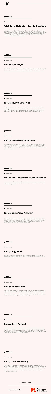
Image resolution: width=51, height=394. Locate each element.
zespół (30, 5)
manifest (25, 5)
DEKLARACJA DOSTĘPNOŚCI (14, 389)
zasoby (34, 5)
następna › (24, 382)
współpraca (39, 5)
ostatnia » (29, 382)
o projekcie (20, 5)
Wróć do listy (9, 21)
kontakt (44, 5)
